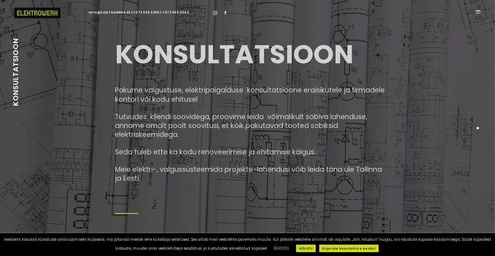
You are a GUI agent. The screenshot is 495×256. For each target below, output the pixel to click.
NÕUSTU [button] (306, 248)
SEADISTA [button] (281, 248)
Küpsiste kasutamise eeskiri (349, 248)
